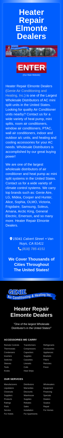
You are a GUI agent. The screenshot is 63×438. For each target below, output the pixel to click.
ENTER (31, 67)
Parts (6, 406)
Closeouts (8, 392)
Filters (46, 360)
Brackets (47, 356)
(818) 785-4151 (31, 249)
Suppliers (8, 395)
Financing (47, 392)
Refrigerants (48, 345)
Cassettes (28, 360)
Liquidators (9, 388)
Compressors (30, 349)
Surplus (46, 403)
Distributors (29, 384)
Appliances (48, 352)
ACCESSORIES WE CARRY (20, 339)
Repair (46, 406)
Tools (6, 367)
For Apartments (30, 414)
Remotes (47, 363)
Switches (8, 360)
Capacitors (28, 352)
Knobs (7, 371)
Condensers (9, 352)
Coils (26, 367)
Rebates (27, 403)
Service (7, 410)
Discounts (28, 392)
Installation (28, 410)
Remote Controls (11, 345)
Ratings (7, 403)
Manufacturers (10, 384)
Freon (46, 367)
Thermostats (9, 349)
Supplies (27, 356)
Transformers (30, 345)
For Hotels (8, 414)
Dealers (46, 399)
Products (8, 399)
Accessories (48, 349)
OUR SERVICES (13, 379)
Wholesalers (48, 384)
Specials (47, 395)
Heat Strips (29, 371)
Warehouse (29, 395)
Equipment (48, 388)
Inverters (8, 356)
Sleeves (7, 363)
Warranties (28, 388)
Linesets (27, 363)
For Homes (48, 410)
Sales (26, 406)
